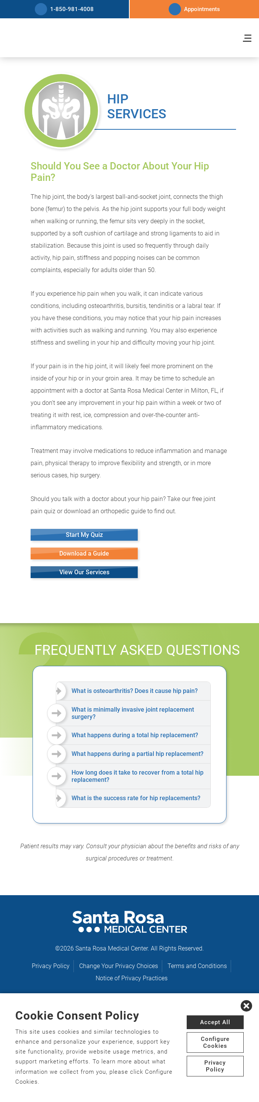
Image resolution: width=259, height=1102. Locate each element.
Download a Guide (84, 553)
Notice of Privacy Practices (132, 978)
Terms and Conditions (197, 966)
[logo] (129, 38)
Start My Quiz (84, 534)
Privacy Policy (51, 966)
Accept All (215, 1022)
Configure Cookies (215, 1042)
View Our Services (84, 572)
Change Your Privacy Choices (118, 966)
